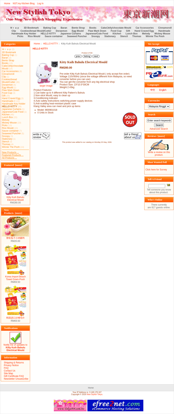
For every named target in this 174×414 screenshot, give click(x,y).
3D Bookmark (31, 27)
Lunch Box (132, 33)
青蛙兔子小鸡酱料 (15, 236)
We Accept (153, 44)
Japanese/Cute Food (96, 33)
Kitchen (117, 33)
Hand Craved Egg (144, 31)
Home (7, 3)
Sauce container (54, 36)
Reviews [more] (156, 136)
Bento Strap (78, 27)
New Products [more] (13, 211)
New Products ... (10, 152)
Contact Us (9, 370)
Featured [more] (13, 165)
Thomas (136, 36)
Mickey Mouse (162, 33)
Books (92, 27)
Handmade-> (8, 101)
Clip (14, 31)
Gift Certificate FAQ (14, 376)
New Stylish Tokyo (94, 394)
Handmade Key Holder (24, 33)
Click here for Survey (156, 169)
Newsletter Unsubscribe (16, 378)
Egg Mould (78, 31)
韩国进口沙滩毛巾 (15, 316)
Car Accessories (145, 27)
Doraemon (61, 31)
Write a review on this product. (159, 152)
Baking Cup (49, 27)
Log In (40, 3)
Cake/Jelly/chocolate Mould (116, 27)
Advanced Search (159, 129)
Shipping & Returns (14, 362)
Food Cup (116, 31)
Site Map (8, 373)
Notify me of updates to (15, 346)
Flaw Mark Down (97, 31)
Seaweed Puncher (77, 36)
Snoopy (95, 36)
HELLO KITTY (50, 43)
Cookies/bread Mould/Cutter (35, 31)
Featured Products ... (13, 155)
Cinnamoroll (165, 27)
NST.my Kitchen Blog (24, 3)
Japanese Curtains (70, 33)
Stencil (124, 36)
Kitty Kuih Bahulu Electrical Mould (15, 197)
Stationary (110, 36)
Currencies (154, 100)
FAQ (6, 368)
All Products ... (9, 157)
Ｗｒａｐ (14, 27)
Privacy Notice (11, 365)
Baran (64, 27)
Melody (146, 33)
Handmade (164, 31)
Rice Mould (34, 36)
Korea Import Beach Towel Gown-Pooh (15, 277)
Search (151, 114)
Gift (128, 31)
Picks (20, 36)
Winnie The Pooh (155, 36)
